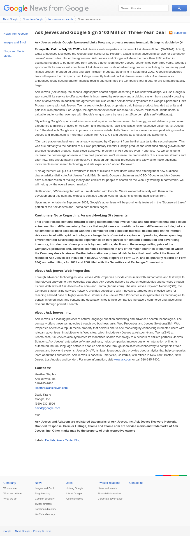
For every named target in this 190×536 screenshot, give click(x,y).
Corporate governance (110, 498)
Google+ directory (44, 498)
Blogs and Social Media (14, 53)
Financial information (109, 493)
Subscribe (180, 32)
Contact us (136, 482)
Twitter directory (43, 503)
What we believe (12, 493)
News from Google (59, 8)
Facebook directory (45, 509)
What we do (9, 498)
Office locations (74, 498)
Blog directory (42, 493)
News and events (107, 488)
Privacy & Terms (42, 531)
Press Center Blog (68, 440)
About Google (10, 19)
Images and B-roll (14, 42)
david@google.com (47, 408)
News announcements (60, 19)
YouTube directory (45, 514)
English (50, 440)
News (38, 482)
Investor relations (109, 482)
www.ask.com (122, 359)
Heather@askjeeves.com (51, 388)
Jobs (69, 482)
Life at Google (74, 493)
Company (9, 482)
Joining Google (74, 488)
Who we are (10, 488)
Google (7, 531)
